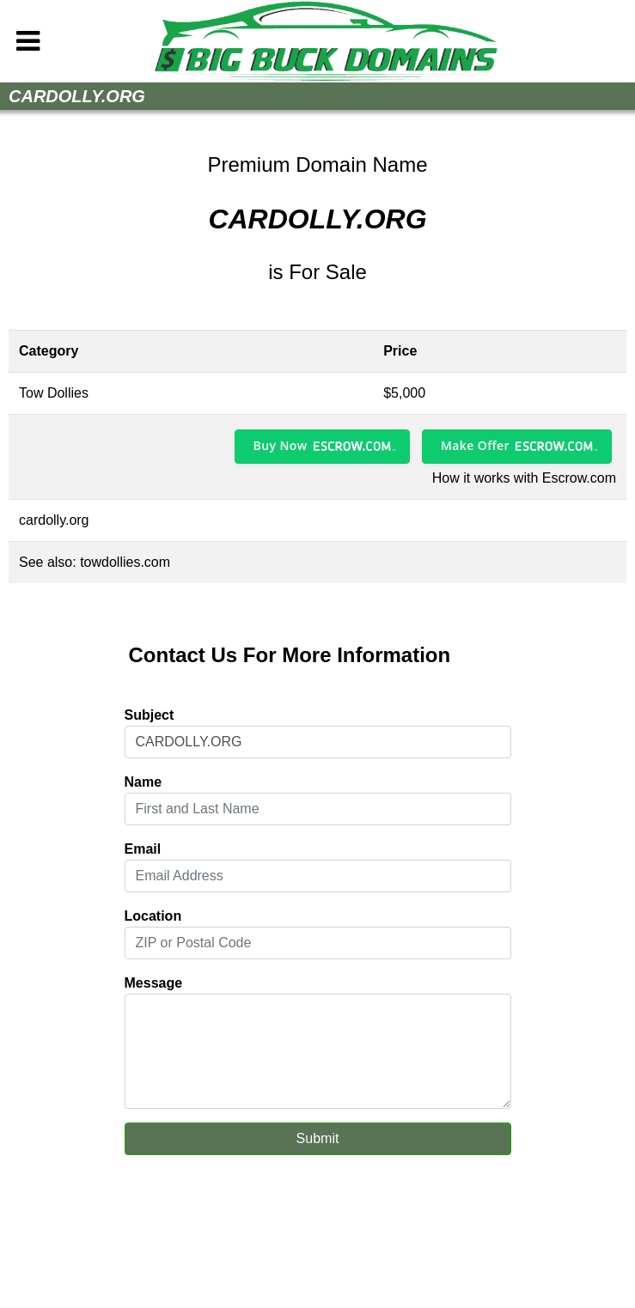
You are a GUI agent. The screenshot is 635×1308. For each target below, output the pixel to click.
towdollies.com (125, 562)
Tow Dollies (54, 393)
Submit (317, 1138)
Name (143, 782)
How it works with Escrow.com (524, 478)
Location (153, 916)
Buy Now (280, 445)
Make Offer (475, 445)
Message (154, 983)
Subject (149, 715)
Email (143, 849)
